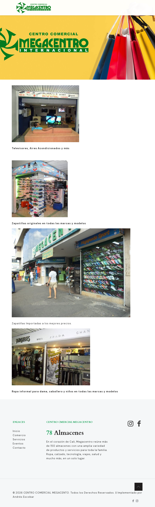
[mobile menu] (136, 7)
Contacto (19, 447)
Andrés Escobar (23, 496)
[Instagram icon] (137, 501)
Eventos (18, 443)
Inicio (16, 431)
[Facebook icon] (133, 501)
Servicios (19, 439)
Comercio (19, 435)
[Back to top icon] (138, 487)
